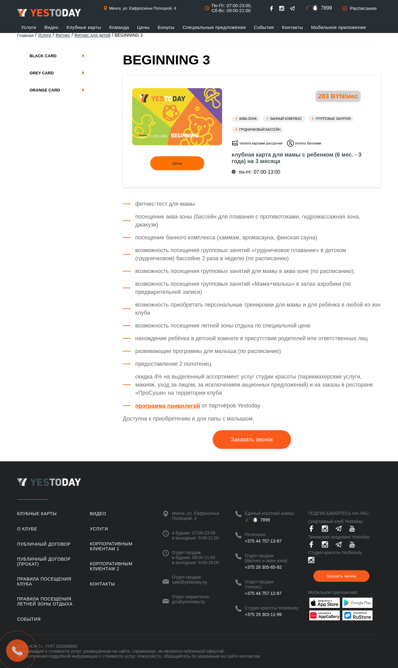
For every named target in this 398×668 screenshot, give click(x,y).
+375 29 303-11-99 (263, 614)
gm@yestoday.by (188, 601)
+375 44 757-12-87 (263, 593)
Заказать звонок (252, 439)
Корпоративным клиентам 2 (111, 566)
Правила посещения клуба (44, 581)
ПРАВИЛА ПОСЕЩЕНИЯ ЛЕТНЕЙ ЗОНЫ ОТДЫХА (44, 601)
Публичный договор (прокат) (44, 562)
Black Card (43, 56)
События (264, 27)
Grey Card (42, 73)
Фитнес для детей (92, 35)
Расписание (363, 8)
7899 (326, 8)
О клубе (27, 528)
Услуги (28, 27)
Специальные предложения (214, 27)
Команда (119, 27)
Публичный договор (44, 544)
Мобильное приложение (338, 27)
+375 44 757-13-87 (263, 541)
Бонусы (166, 27)
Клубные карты (84, 27)
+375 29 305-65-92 (263, 567)
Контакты (292, 27)
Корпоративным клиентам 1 (111, 546)
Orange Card (45, 90)
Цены (143, 27)
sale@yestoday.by (189, 582)
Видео (51, 27)
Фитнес (62, 35)
